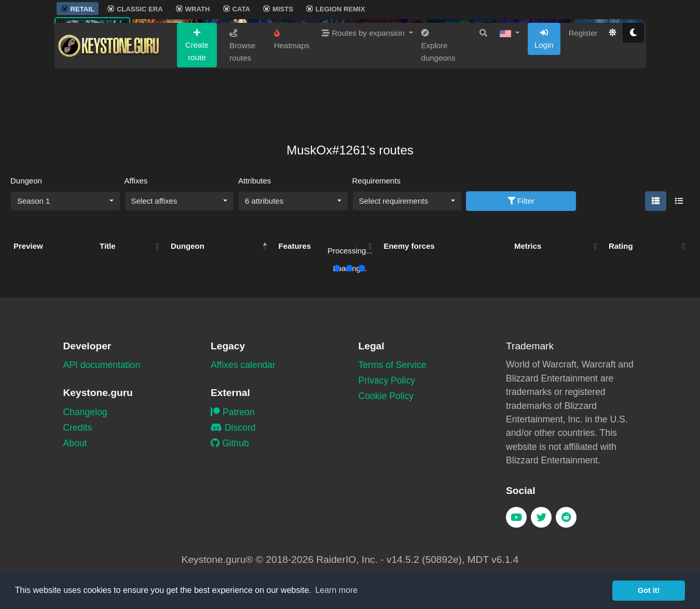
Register (583, 83)
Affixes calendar (243, 365)
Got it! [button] (649, 590)
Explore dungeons (438, 96)
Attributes (254, 180)
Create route (197, 95)
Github (230, 443)
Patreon (233, 412)
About (75, 443)
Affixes (136, 180)
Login (544, 89)
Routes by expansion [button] (364, 83)
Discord (233, 427)
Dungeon (26, 180)
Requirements (376, 180)
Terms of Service (393, 365)
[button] (510, 84)
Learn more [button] (336, 590)
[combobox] (65, 201)
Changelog (85, 412)
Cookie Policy (386, 396)
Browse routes (242, 96)
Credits (77, 427)
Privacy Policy (387, 380)
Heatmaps (291, 90)
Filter (521, 200)
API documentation (102, 365)
